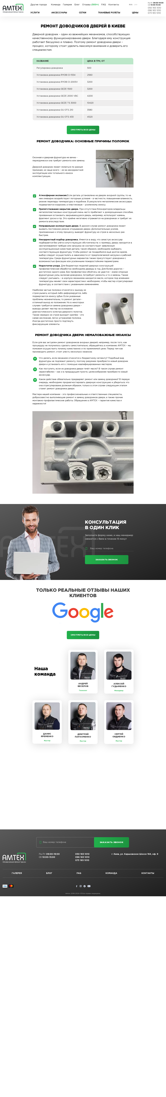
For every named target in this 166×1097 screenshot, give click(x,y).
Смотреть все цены (83, 130)
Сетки (82, 13)
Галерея (67, 5)
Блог (77, 5)
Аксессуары (59, 13)
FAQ (103, 5)
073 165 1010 (154, 13)
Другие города (38, 5)
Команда (55, 5)
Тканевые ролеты (109, 13)
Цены (135, 13)
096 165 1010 (154, 11)
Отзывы (90, 5)
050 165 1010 (154, 8)
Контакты (113, 5)
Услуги (35, 13)
